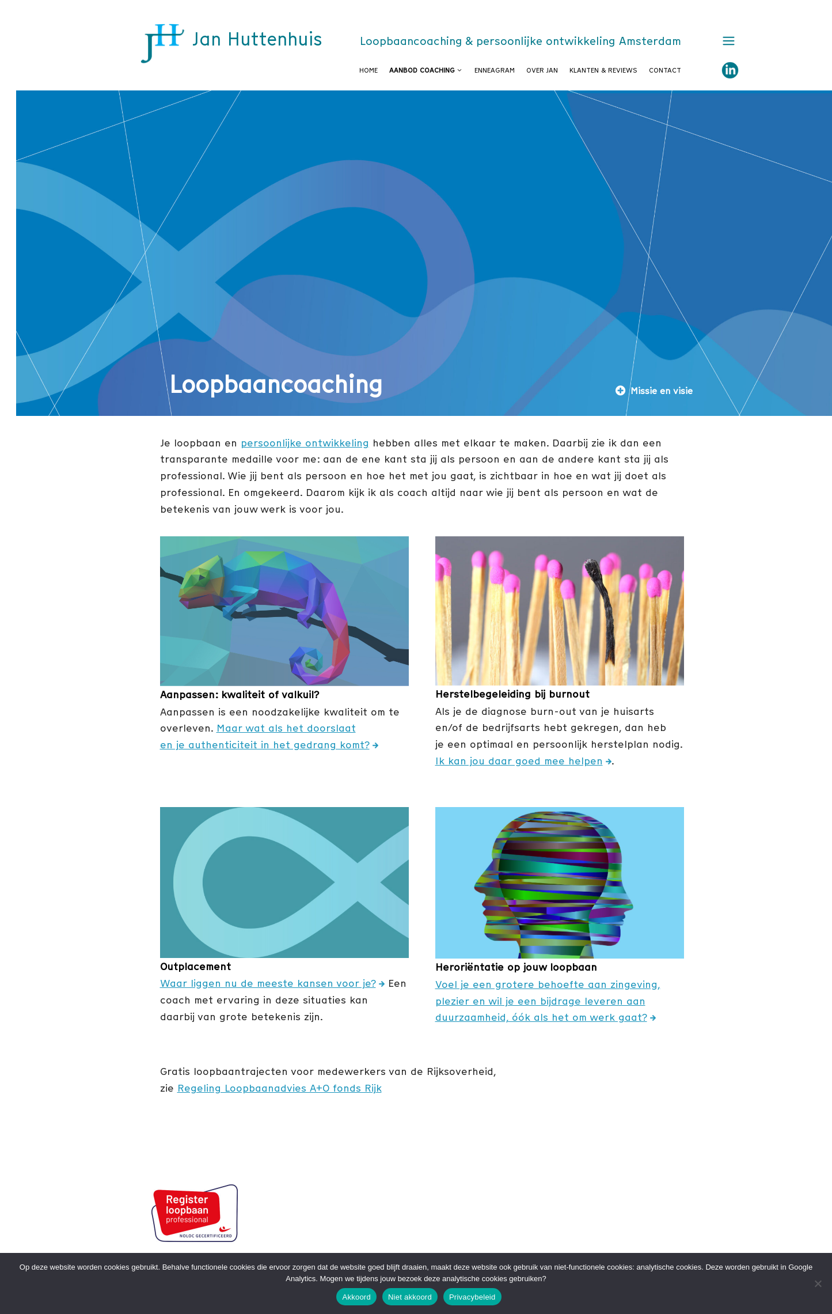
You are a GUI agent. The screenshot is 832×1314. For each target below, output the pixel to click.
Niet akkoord (410, 1297)
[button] (726, 41)
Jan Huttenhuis (257, 39)
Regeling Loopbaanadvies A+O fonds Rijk (279, 1088)
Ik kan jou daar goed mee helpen (519, 760)
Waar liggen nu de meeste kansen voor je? (268, 983)
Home (368, 70)
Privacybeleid (472, 1297)
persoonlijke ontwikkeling (305, 443)
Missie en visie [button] (654, 390)
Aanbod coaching (429, 70)
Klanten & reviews (603, 70)
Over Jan (542, 70)
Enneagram (494, 70)
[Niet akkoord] (817, 1283)
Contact (665, 70)
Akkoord (356, 1297)
